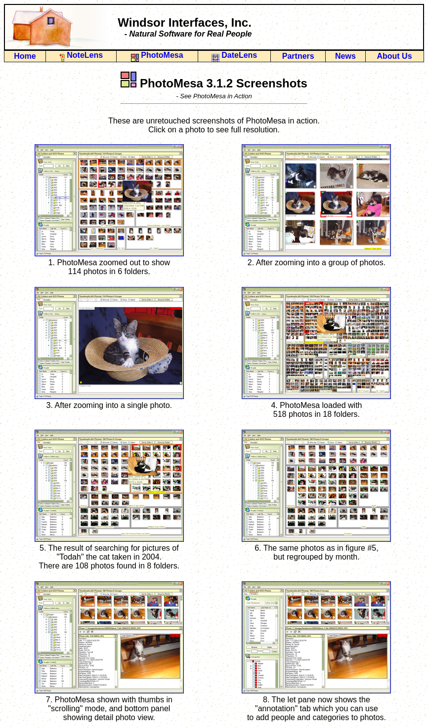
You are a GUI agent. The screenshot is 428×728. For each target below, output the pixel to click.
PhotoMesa (157, 55)
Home (24, 56)
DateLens (234, 55)
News (345, 56)
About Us (394, 56)
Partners (298, 56)
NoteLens (80, 55)
